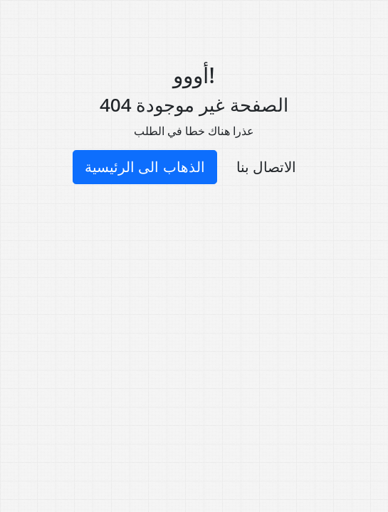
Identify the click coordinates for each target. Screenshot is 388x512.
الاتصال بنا (266, 166)
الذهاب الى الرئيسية (144, 166)
